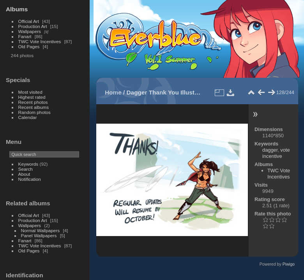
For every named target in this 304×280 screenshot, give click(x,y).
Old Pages (29, 46)
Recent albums (33, 107)
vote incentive (276, 153)
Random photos (34, 112)
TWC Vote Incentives (39, 41)
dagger (269, 150)
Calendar (27, 117)
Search (25, 169)
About (24, 174)
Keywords (28, 163)
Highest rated (32, 97)
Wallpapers (29, 31)
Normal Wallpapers (40, 230)
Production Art (32, 26)
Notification (29, 179)
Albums (17, 9)
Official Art (28, 21)
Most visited (30, 91)
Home (113, 92)
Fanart (25, 36)
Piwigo (289, 264)
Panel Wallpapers (39, 235)
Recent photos (33, 102)
